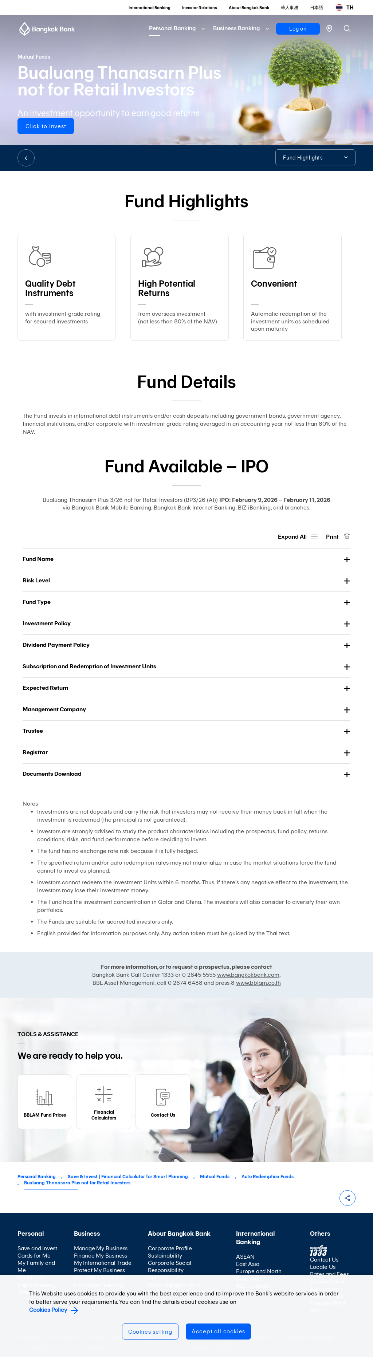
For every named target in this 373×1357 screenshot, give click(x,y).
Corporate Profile (170, 1248)
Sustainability (165, 1255)
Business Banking (236, 28)
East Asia (247, 1263)
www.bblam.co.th (258, 982)
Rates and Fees (329, 1274)
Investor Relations (199, 7)
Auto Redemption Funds (268, 1176)
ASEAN (245, 1256)
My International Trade (102, 1262)
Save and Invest (37, 1248)
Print (333, 536)
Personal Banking (172, 28)
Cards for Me (34, 1255)
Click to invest (45, 126)
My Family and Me (36, 1266)
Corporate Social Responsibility (169, 1266)
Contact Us (324, 1259)
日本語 (316, 7)
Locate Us (322, 1266)
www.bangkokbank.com (248, 974)
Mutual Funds (214, 1176)
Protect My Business (99, 1270)
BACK (26, 157)
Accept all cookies (218, 1331)
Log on (298, 28)
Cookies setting (150, 1331)
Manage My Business (100, 1248)
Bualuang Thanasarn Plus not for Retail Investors (77, 1182)
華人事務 (289, 7)
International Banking (149, 7)
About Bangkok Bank (249, 7)
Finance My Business (100, 1255)
